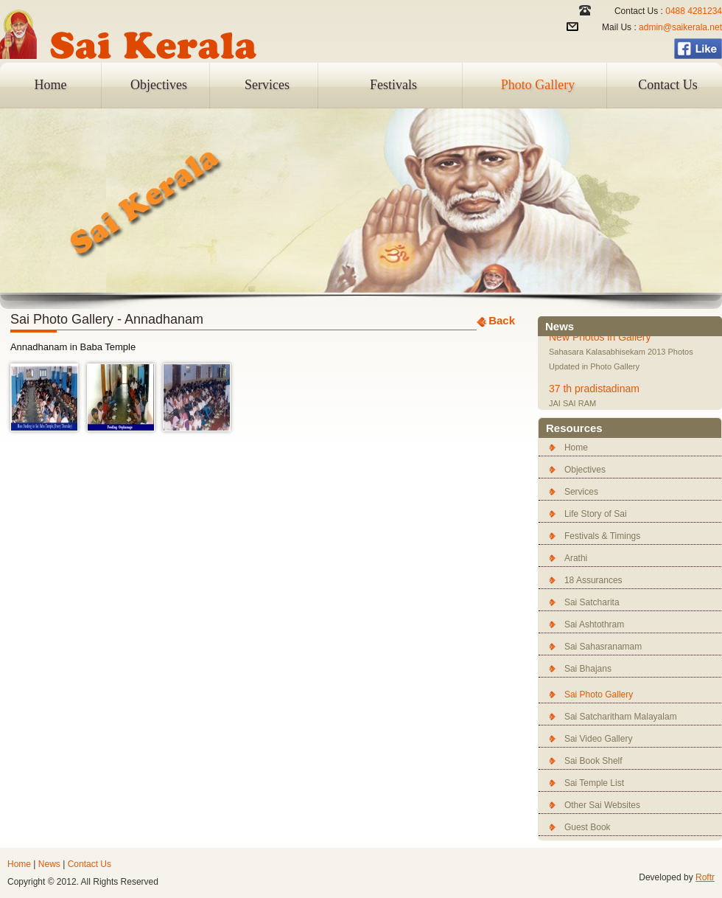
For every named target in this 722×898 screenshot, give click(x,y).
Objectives (158, 84)
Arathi (575, 558)
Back (501, 320)
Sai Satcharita (592, 602)
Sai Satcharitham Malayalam (620, 716)
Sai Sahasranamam (603, 646)
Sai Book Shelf (593, 761)
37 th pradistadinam (594, 389)
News (49, 864)
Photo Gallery (538, 84)
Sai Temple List (594, 783)
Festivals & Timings (602, 536)
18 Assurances (593, 580)
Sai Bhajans (587, 669)
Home (51, 84)
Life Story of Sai (595, 514)
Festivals (393, 84)
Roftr (705, 877)
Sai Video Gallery (598, 739)
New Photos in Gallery (600, 338)
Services (267, 84)
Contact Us (668, 84)
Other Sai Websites (602, 805)
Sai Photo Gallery (598, 694)
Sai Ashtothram (594, 624)
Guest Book (587, 827)
